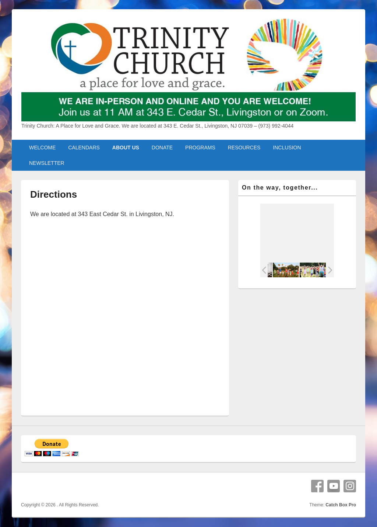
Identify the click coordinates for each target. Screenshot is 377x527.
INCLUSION (287, 147)
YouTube (333, 486)
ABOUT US (125, 147)
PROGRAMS (200, 147)
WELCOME (42, 147)
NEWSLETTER (46, 163)
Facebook (317, 486)
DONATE (162, 147)
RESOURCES (244, 147)
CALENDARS (84, 147)
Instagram (349, 486)
